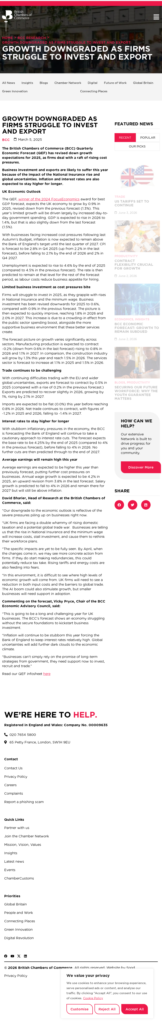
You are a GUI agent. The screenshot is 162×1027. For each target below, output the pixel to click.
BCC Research (32, 37)
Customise (79, 1009)
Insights (27, 82)
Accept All (135, 1009)
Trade (120, 192)
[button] (156, 17)
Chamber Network (67, 82)
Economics (124, 315)
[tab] (125, 137)
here (46, 674)
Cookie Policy (93, 998)
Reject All (107, 1009)
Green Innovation (15, 91)
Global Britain (143, 82)
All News (8, 82)
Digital (92, 82)
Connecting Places (93, 91)
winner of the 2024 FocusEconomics (49, 199)
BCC (6, 140)
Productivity (126, 252)
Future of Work (115, 82)
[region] (107, 993)
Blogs (44, 82)
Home (7, 37)
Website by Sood (120, 967)
